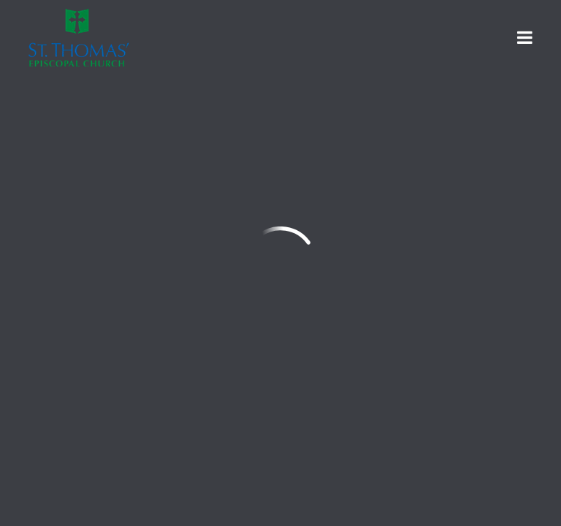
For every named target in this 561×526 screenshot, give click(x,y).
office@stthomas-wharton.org (117, 332)
